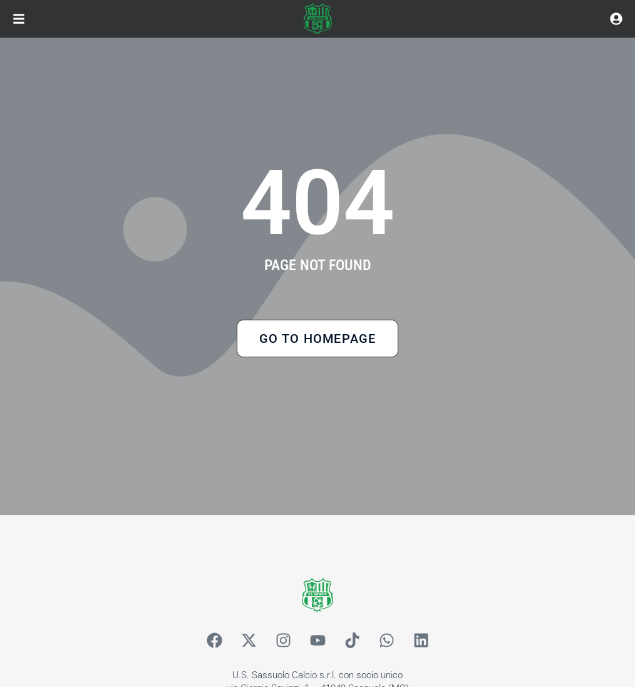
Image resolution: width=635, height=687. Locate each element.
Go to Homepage (317, 338)
